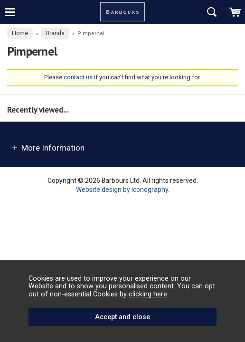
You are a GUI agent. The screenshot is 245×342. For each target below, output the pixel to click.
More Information (53, 147)
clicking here (148, 294)
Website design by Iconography (122, 189)
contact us (78, 77)
